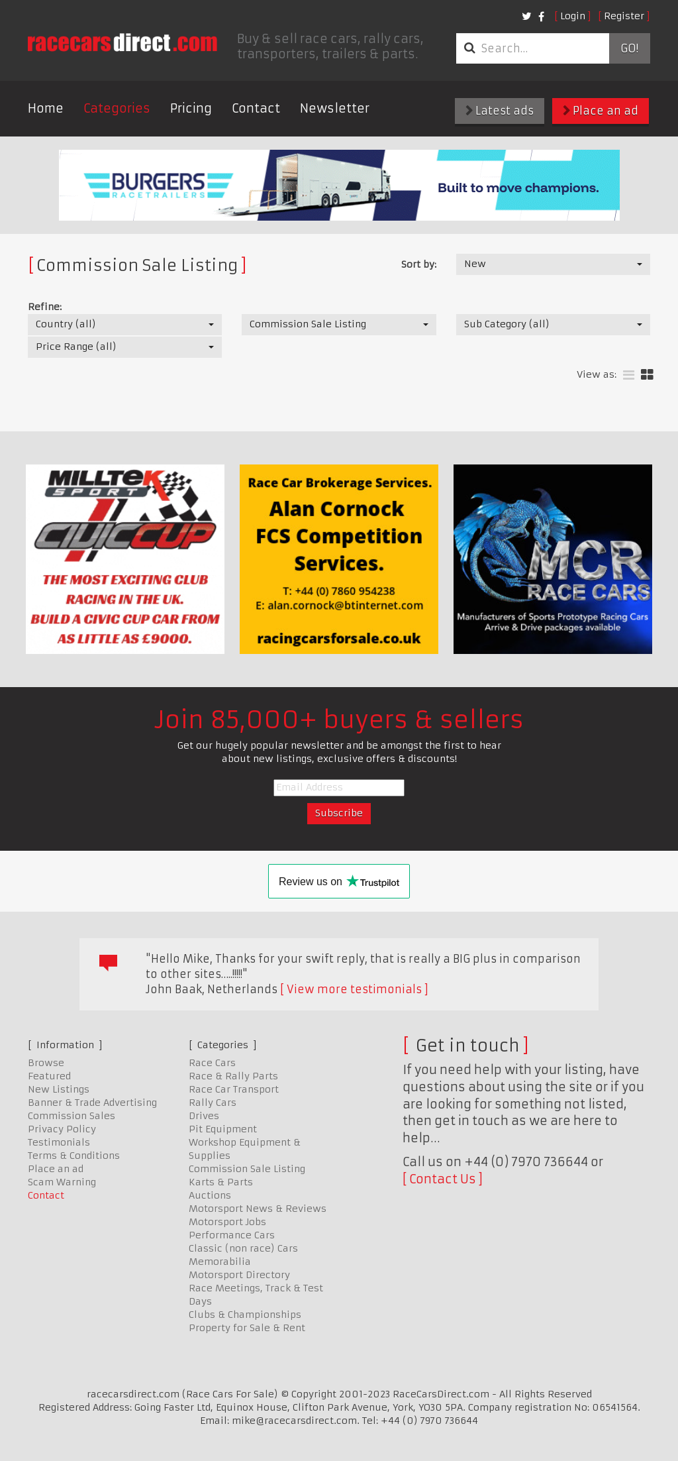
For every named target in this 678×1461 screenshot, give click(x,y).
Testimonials (59, 1142)
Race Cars (212, 1063)
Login (572, 16)
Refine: (45, 307)
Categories (116, 108)
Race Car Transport (234, 1089)
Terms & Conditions (74, 1156)
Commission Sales (71, 1116)
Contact (256, 108)
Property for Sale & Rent (247, 1328)
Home (46, 108)
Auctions (210, 1195)
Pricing (191, 108)
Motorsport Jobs (227, 1222)
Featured (49, 1076)
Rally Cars (212, 1103)
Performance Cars (232, 1235)
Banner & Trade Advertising (92, 1103)
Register (624, 16)
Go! (629, 48)
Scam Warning (62, 1182)
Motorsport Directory (239, 1275)
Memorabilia (220, 1262)
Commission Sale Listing (247, 1169)
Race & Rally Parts (233, 1076)
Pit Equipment (223, 1129)
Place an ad (600, 110)
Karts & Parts (221, 1182)
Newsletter (334, 108)
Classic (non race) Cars (243, 1248)
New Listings (58, 1089)
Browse (46, 1063)
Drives (204, 1116)
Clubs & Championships (245, 1315)
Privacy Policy (62, 1129)
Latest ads (499, 110)
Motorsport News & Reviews (257, 1209)
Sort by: (418, 264)
